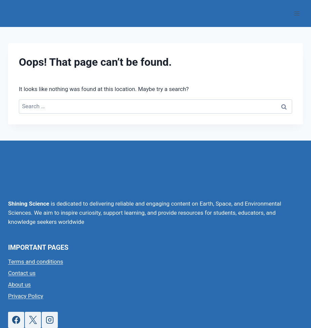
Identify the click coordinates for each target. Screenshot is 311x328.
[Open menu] (296, 13)
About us (19, 284)
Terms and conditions (35, 261)
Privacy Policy (25, 296)
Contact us (22, 273)
